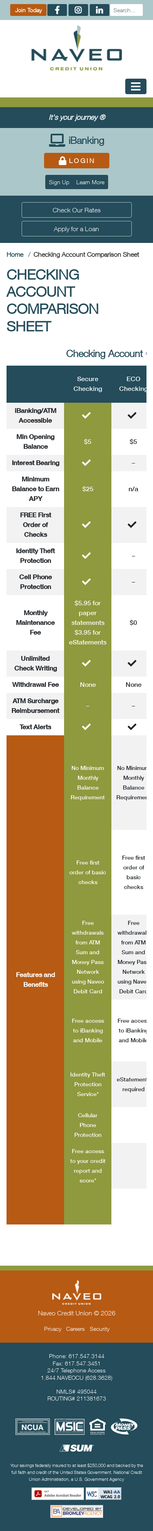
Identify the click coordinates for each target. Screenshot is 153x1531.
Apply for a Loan (76, 228)
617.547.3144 (86, 1355)
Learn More (90, 182)
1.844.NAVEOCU (62, 1377)
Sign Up (59, 182)
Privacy (52, 1328)
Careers (75, 1328)
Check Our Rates (77, 210)
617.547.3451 (83, 1363)
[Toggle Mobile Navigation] (135, 86)
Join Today (28, 10)
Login (76, 160)
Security (99, 1328)
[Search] (126, 10)
